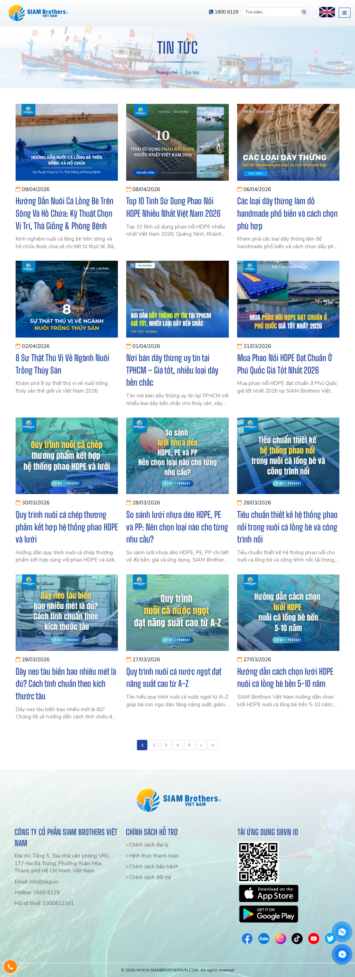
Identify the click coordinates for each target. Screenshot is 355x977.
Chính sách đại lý (147, 844)
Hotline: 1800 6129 (37, 892)
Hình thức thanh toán (152, 855)
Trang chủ (167, 72)
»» (213, 745)
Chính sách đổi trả (148, 877)
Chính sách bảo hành (152, 866)
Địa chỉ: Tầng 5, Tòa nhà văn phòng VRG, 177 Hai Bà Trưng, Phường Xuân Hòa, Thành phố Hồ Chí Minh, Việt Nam (62, 863)
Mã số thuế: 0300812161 (44, 903)
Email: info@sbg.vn (36, 881)
